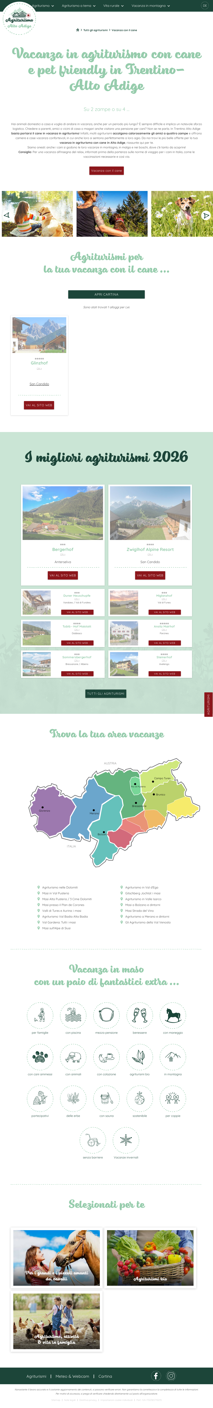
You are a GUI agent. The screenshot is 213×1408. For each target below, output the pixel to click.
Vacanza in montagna (149, 5)
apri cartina (106, 294)
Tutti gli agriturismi (105, 694)
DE (205, 5)
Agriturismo (41, 5)
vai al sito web (39, 405)
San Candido (39, 384)
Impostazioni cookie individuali (117, 1403)
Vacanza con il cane (106, 171)
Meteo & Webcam (72, 1380)
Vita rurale (111, 5)
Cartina (105, 1380)
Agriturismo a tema (76, 5)
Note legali (70, 1403)
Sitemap (55, 1403)
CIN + (39, 368)
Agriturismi (208, 704)
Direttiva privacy (88, 1403)
